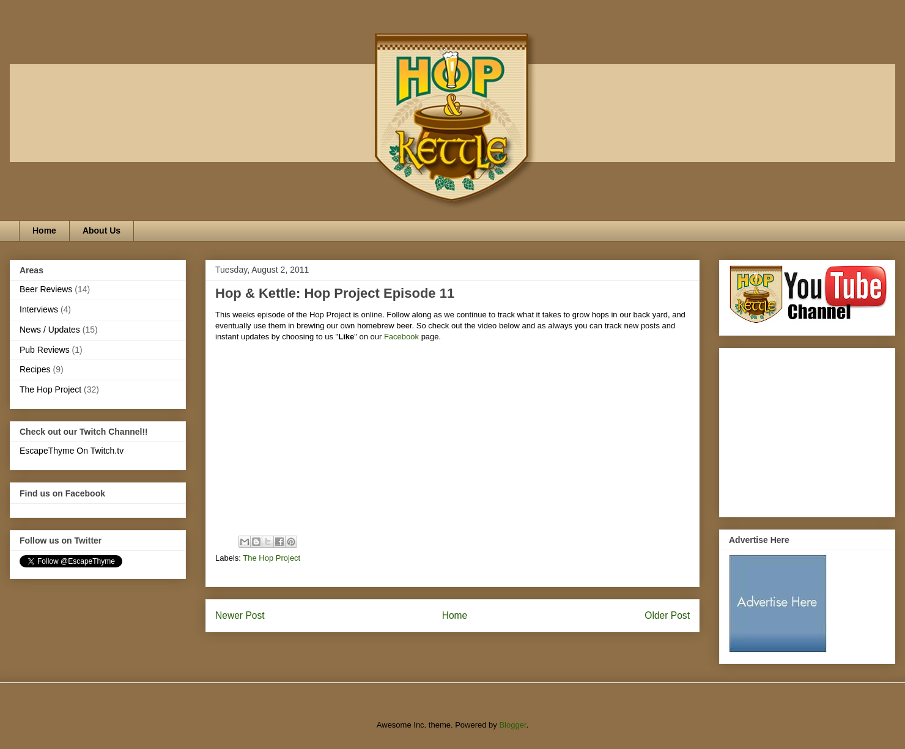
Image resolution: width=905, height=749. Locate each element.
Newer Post (240, 615)
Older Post (667, 615)
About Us (101, 230)
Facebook (400, 336)
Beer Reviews (46, 289)
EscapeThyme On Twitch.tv (72, 451)
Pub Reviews (45, 350)
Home (44, 230)
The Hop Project (271, 558)
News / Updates (50, 329)
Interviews (39, 309)
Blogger (512, 724)
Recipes (35, 369)
